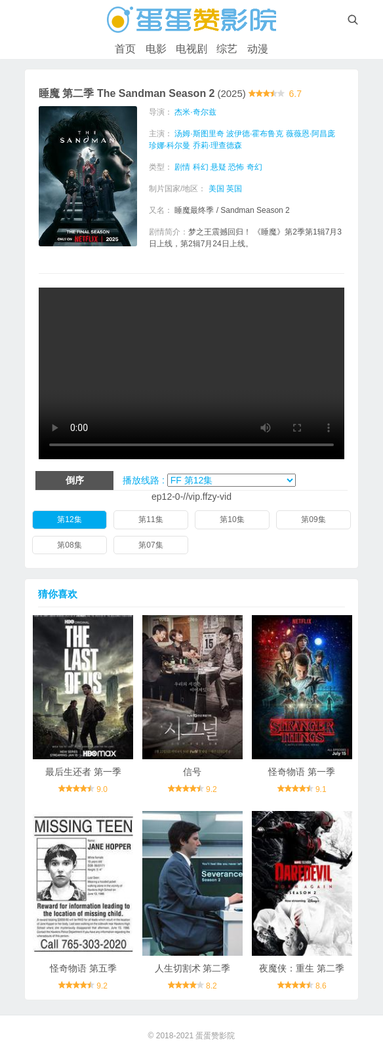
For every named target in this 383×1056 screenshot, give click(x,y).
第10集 (232, 519)
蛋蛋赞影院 (215, 1035)
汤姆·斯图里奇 (199, 133)
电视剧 (191, 48)
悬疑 (218, 167)
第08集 (69, 545)
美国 (216, 188)
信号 (192, 771)
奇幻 (254, 167)
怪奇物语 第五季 (83, 968)
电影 (156, 48)
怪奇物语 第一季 (301, 771)
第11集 (150, 519)
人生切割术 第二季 (193, 968)
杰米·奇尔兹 (195, 112)
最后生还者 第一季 (83, 771)
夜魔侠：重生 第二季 (301, 968)
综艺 (226, 48)
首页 (125, 48)
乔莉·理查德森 (217, 145)
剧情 (182, 167)
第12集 (69, 519)
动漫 (257, 48)
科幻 (201, 167)
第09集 (313, 519)
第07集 (150, 545)
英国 (234, 188)
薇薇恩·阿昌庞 (310, 133)
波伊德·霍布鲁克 (254, 133)
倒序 (75, 480)
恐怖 (236, 167)
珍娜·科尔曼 (169, 145)
